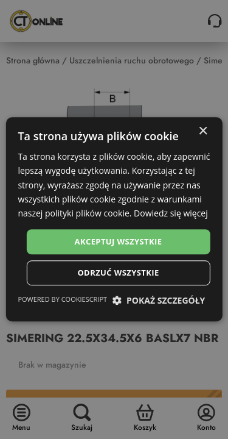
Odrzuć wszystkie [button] (118, 273)
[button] (158, 301)
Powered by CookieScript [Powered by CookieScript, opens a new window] (62, 299)
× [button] (202, 131)
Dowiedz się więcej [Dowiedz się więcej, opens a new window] (171, 213)
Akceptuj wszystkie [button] (118, 241)
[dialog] (113, 219)
